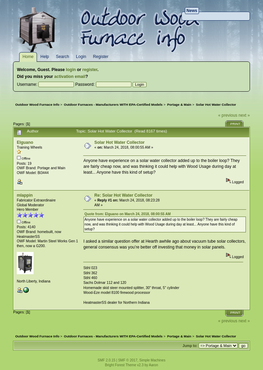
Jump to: (190, 346)
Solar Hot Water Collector (120, 142)
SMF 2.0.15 (106, 360)
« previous (227, 115)
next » (244, 115)
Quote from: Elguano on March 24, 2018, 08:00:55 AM (127, 214)
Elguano (25, 142)
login (71, 69)
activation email (69, 76)
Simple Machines (152, 360)
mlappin (25, 195)
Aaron (153, 365)
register (89, 69)
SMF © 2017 (127, 360)
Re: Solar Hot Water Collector (124, 195)
